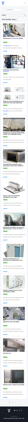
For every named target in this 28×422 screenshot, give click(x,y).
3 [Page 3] (15, 402)
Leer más (5, 51)
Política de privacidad (8, 418)
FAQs (23, 418)
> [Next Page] (21, 402)
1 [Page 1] (9, 402)
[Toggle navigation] (25, 3)
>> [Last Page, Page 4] (24, 402)
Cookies (20, 418)
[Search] (14, 9)
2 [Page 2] (12, 402)
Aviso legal (15, 418)
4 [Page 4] (18, 402)
